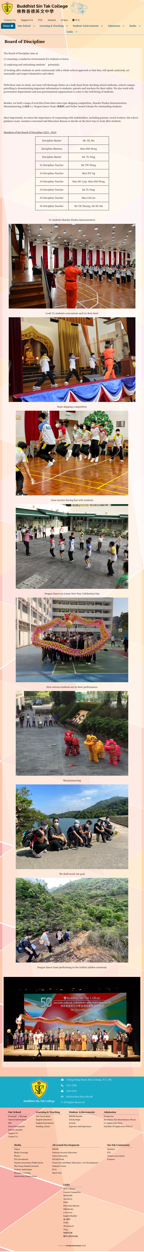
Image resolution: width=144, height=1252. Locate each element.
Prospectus (109, 1130)
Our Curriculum (43, 1130)
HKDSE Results (75, 1130)
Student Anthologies (23, 1183)
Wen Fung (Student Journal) (26, 1179)
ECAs (54, 1183)
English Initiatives (44, 1133)
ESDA (65, 1216)
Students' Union (59, 1179)
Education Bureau (71, 1219)
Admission (116, 25)
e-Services (67, 1226)
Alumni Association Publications (28, 1176)
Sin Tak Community (118, 1158)
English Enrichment (45, 1136)
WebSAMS (67, 1209)
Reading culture (43, 1140)
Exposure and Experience (80, 1140)
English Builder (70, 1229)
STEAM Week (58, 1173)
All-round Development (65, 1158)
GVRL (65, 1236)
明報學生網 (67, 1246)
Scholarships (74, 1133)
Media (135, 25)
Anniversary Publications (25, 1190)
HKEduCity (68, 1223)
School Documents (16, 1140)
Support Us (13, 1147)
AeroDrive (67, 1212)
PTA (109, 1166)
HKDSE (55, 1163)
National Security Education (64, 1166)
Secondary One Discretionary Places (120, 1133)
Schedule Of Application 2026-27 (118, 1140)
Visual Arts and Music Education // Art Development (75, 1176)
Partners (111, 1173)
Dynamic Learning (22, 1186)
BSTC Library (69, 1202)
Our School (26, 25)
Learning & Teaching (54, 25)
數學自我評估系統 (70, 1250)
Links (72, 31)
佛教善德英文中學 (35, 11)
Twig (65, 1243)
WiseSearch (68, 1239)
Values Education (60, 1169)
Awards (72, 1136)
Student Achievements (88, 25)
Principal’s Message (17, 1130)
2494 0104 (71, 1091)
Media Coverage (21, 1166)
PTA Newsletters (21, 1173)
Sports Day (57, 1186)
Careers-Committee (72, 1206)
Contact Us (13, 1150)
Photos (17, 1169)
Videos (17, 1163)
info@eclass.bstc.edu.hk (79, 1096)
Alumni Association (116, 1169)
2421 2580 (71, 1085)
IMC (10, 1136)
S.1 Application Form (113, 1136)
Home (6, 25)
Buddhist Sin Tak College (42, 6)
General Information (17, 1133)
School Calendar (15, 1143)
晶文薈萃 (67, 1233)
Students (111, 1163)
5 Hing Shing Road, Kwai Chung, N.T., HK (89, 1079)
